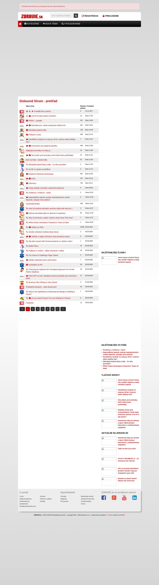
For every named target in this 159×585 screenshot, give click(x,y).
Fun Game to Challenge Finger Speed (42, 255)
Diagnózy (63, 568)
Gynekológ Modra (33, 204)
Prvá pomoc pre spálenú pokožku (41, 146)
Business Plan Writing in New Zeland (41, 282)
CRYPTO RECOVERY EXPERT (41, 116)
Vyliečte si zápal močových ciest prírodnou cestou (48, 237)
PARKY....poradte (34, 121)
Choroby (63, 565)
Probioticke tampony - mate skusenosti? (41, 287)
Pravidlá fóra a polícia (38, 111)
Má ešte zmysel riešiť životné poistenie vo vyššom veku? (49, 241)
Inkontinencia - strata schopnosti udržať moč (46, 125)
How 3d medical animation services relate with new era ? (49, 208)
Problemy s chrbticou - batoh (38, 193)
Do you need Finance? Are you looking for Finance (48, 298)
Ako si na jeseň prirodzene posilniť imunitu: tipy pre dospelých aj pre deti (128, 527)
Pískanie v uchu (33, 135)
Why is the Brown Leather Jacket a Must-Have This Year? (49, 218)
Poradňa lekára (86, 570)
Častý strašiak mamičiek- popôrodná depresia (45, 188)
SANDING (122, 584)
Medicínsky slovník (87, 565)
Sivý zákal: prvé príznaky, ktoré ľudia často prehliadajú (49, 155)
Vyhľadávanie (71, 24)
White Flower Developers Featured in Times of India (47, 223)
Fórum (83, 573)
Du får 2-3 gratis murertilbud (38, 169)
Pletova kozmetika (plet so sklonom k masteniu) (45, 213)
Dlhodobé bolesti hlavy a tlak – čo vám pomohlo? (46, 165)
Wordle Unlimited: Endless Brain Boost (42, 232)
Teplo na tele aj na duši (127, 492)
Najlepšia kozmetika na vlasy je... (39, 151)
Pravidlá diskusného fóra (28, 575)
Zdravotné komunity (87, 568)
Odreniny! (31, 183)
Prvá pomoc (64, 570)
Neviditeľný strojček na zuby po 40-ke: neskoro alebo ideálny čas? (127, 405)
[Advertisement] (79, 44)
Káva (30, 179)
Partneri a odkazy (46, 568)
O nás (21, 565)
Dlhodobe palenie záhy (36, 130)
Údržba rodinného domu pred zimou (41, 260)
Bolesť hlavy (32, 246)
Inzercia (42, 565)
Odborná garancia (25, 568)
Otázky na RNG (35, 227)
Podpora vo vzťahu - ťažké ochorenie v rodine (45, 251)
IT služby (109, 584)
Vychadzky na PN (34, 265)
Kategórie (31, 24)
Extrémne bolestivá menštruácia (39, 174)
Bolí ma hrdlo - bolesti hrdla (36, 160)
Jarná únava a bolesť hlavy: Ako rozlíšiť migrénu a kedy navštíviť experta (128, 260)
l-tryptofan (30, 303)
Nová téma (50, 24)
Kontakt (42, 570)
